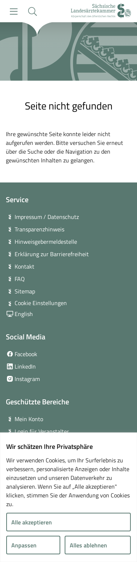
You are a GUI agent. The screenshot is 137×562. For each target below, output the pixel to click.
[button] (32, 11)
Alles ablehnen (88, 545)
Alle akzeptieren (31, 522)
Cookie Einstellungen (41, 303)
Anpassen (24, 545)
